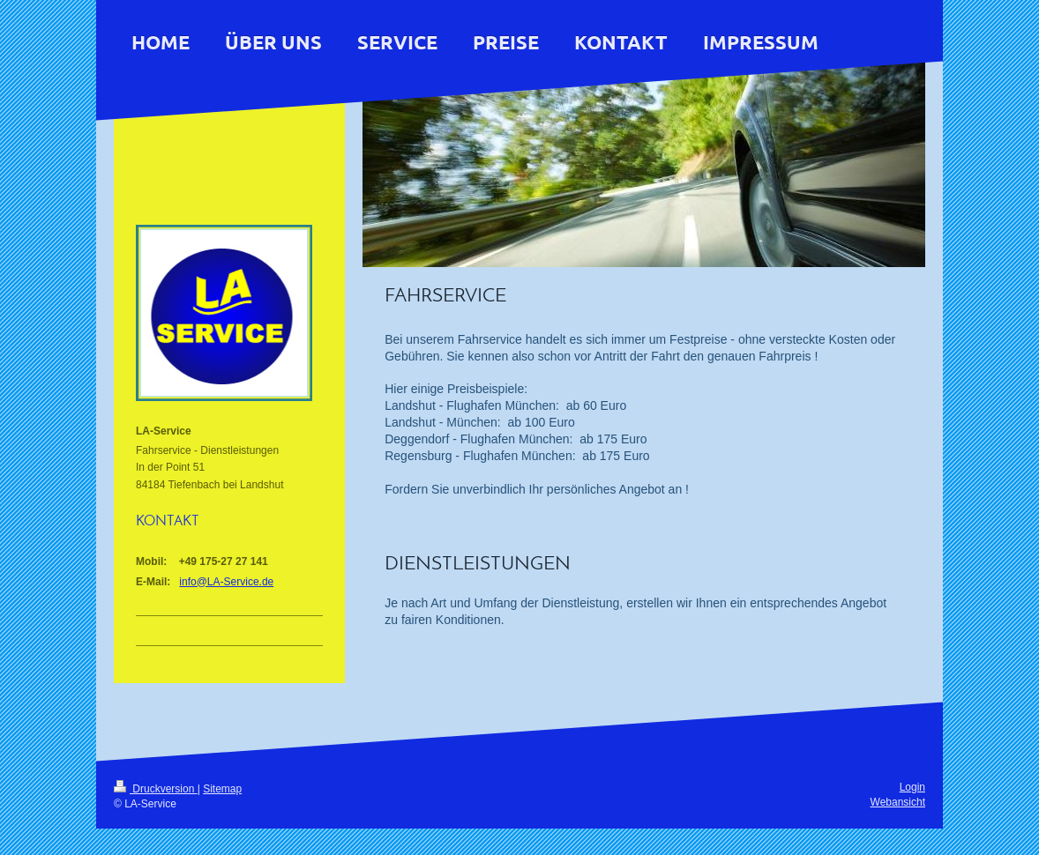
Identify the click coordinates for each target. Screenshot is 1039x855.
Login (912, 787)
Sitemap (222, 789)
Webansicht (898, 802)
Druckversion (156, 789)
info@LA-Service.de (226, 582)
